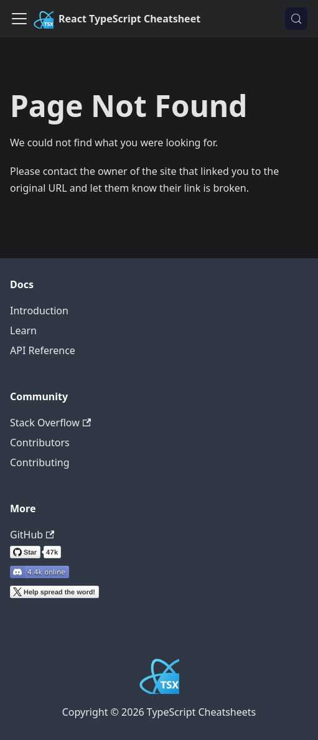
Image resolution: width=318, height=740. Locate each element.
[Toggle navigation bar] (19, 18)
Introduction (39, 310)
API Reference (42, 350)
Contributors (40, 442)
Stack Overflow (50, 422)
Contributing (40, 462)
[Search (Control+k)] (296, 18)
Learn (23, 330)
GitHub (32, 534)
